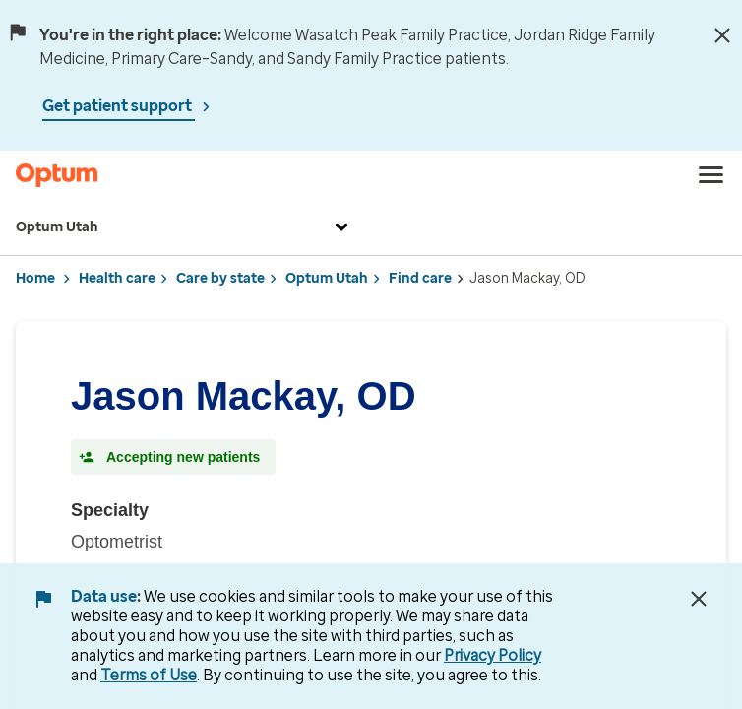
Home (35, 278)
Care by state (220, 278)
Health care (117, 278)
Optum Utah (184, 227)
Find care (420, 278)
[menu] (711, 175)
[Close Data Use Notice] (699, 599)
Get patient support (118, 106)
